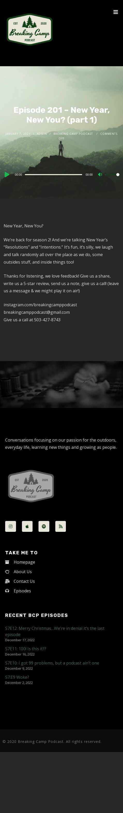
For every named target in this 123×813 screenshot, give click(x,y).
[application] (61, 174)
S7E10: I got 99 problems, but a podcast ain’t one (52, 663)
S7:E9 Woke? (17, 677)
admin (42, 134)
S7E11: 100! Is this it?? (25, 649)
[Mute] (100, 174)
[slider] (53, 174)
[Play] (6, 174)
